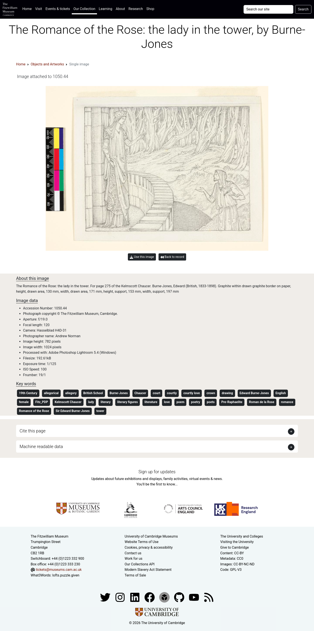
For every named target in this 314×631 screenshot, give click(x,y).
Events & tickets (57, 9)
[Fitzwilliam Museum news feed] (209, 597)
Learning (105, 9)
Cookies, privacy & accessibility (149, 547)
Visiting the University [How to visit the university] (237, 542)
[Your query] (268, 9)
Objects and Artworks (47, 64)
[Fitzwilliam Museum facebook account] (135, 597)
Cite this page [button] (32, 430)
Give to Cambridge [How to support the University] (234, 547)
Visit (38, 9)
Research (136, 9)
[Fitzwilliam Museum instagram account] (120, 597)
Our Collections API (140, 564)
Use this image (142, 257)
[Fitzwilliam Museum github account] (179, 597)
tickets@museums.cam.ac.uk (59, 570)
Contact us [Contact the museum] (133, 553)
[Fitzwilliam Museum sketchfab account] (164, 597)
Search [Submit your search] (303, 9)
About (120, 9)
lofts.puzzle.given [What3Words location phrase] (65, 575)
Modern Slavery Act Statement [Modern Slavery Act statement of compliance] (148, 570)
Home (27, 8)
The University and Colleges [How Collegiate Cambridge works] (241, 536)
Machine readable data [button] (41, 446)
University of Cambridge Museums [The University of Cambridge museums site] (151, 536)
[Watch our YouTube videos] (194, 597)
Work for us (133, 558)
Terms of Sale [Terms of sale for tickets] (135, 575)
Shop (150, 9)
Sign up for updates (157, 471)
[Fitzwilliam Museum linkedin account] (150, 597)
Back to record (172, 257)
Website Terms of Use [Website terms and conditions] (142, 542)
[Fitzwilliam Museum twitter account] (105, 597)
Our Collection (84, 9)
